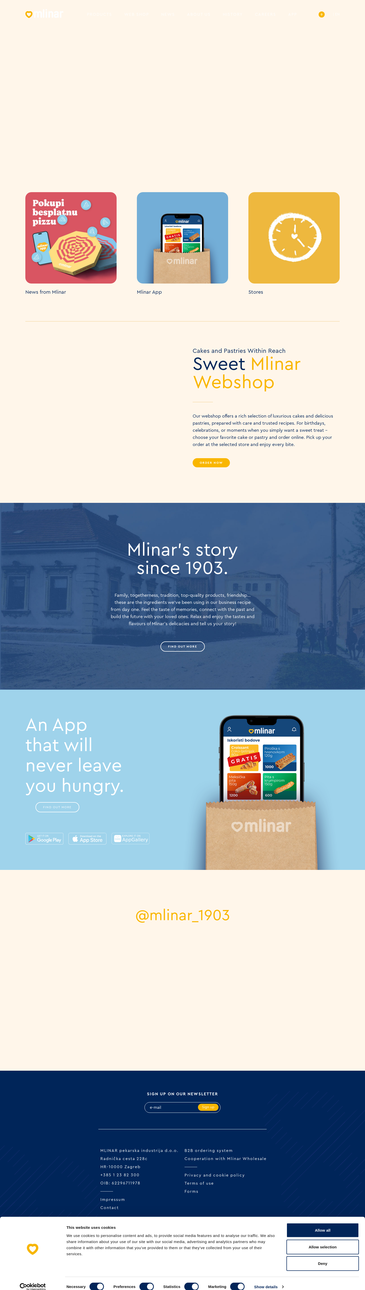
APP (292, 15)
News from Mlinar (45, 292)
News (168, 15)
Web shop (136, 15)
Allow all (323, 1223)
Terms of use (199, 1184)
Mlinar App (149, 292)
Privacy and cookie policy (215, 1175)
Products (99, 15)
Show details (266, 1280)
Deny (322, 1256)
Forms (191, 1192)
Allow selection (323, 1240)
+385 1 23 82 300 (120, 1175)
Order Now (211, 462)
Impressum (112, 1200)
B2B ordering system (209, 1151)
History (233, 15)
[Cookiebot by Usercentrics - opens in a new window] (33, 1280)
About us (199, 15)
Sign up (208, 1107)
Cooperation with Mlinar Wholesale (226, 1159)
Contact (109, 1208)
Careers (265, 15)
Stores (255, 292)
